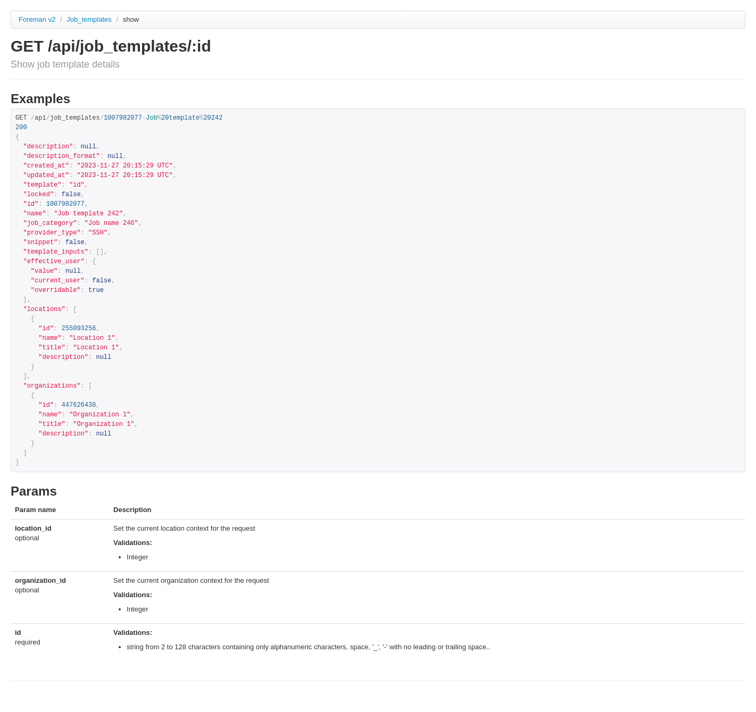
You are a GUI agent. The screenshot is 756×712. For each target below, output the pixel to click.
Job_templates (90, 19)
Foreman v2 (37, 19)
